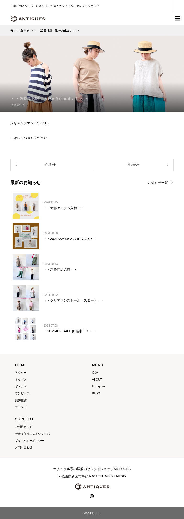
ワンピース (22, 393)
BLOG (96, 393)
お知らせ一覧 (158, 183)
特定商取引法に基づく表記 (32, 433)
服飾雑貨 (21, 400)
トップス (21, 379)
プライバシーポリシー (29, 440)
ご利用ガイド (23, 427)
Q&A (95, 372)
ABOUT (97, 379)
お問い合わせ (23, 447)
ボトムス (21, 386)
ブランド (21, 407)
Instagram (98, 386)
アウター (21, 372)
